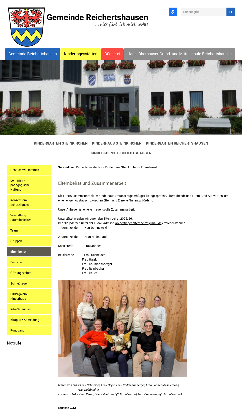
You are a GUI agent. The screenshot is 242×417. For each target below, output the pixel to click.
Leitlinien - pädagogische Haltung (20, 185)
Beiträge (16, 262)
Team (14, 230)
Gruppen (16, 241)
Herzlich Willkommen (24, 170)
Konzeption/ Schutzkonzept (20, 202)
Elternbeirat (18, 252)
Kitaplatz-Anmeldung (24, 320)
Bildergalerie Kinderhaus (19, 296)
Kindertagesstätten (80, 53)
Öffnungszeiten (20, 273)
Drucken (65, 408)
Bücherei (112, 53)
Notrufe (14, 343)
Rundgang (17, 330)
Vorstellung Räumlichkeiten (21, 217)
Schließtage (18, 283)
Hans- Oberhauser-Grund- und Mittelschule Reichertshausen (179, 53)
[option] (121, 98)
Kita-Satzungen (21, 309)
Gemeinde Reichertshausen (32, 53)
